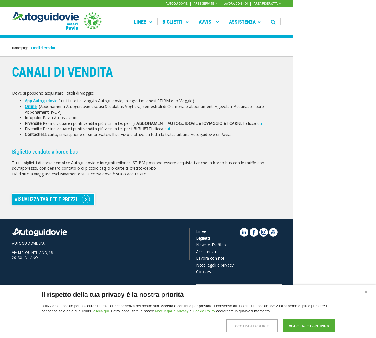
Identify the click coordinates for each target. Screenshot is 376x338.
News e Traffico (211, 244)
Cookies (203, 271)
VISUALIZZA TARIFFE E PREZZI (46, 199)
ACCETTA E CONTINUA (306, 326)
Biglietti (175, 21)
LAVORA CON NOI (235, 3)
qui (260, 123)
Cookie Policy (204, 311)
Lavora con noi (210, 258)
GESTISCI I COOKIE (242, 326)
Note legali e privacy (215, 265)
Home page (20, 47)
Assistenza (245, 21)
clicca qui (101, 311)
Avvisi (209, 21)
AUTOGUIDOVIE (177, 3)
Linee (143, 21)
